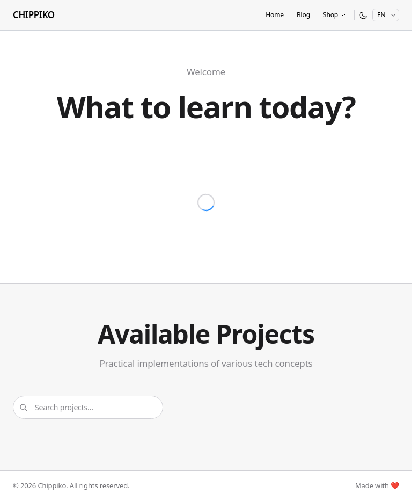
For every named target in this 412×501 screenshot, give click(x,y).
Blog (303, 14)
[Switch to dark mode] (363, 15)
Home (275, 14)
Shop (335, 14)
